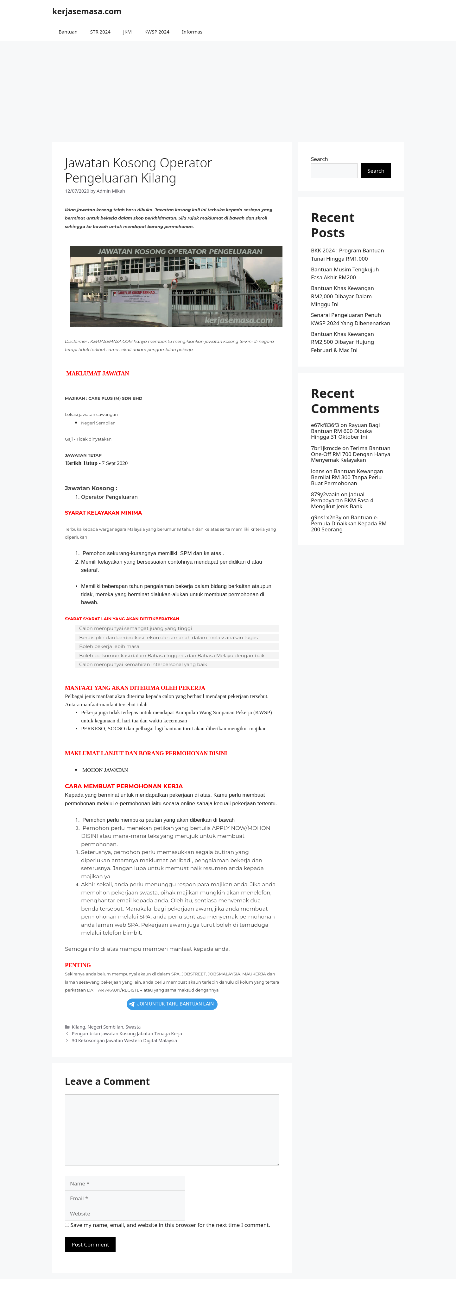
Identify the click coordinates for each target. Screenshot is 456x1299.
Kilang (78, 1027)
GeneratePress (269, 1289)
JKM (127, 31)
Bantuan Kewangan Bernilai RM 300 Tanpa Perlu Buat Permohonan (347, 476)
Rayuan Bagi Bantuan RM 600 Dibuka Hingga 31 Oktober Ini (345, 430)
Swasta (133, 1027)
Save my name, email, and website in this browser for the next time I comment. (170, 1224)
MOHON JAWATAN (105, 770)
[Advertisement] (228, 88)
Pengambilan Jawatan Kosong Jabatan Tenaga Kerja (127, 1033)
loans (318, 471)
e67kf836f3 (325, 425)
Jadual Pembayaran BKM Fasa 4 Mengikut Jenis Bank (342, 500)
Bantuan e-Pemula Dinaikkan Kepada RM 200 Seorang (349, 523)
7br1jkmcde (326, 448)
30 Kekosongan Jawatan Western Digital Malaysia (124, 1040)
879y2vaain (325, 494)
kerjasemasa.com (86, 11)
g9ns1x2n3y (326, 517)
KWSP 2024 (156, 31)
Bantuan (68, 31)
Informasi (193, 31)
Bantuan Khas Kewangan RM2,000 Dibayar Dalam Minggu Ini (342, 296)
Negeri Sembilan (106, 1027)
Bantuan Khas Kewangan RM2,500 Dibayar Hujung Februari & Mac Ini (342, 342)
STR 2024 (100, 31)
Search (319, 159)
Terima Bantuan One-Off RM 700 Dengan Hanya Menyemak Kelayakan (350, 453)
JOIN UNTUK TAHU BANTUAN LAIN (171, 1004)
